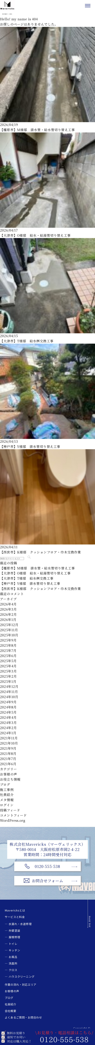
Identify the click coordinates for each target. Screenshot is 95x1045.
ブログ (5, 784)
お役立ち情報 (10, 779)
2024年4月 (8, 717)
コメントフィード (13, 815)
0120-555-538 (47, 866)
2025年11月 (9, 630)
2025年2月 (8, 676)
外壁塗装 (14, 930)
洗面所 (13, 963)
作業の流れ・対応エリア (20, 984)
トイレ (13, 944)
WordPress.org (12, 820)
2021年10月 (9, 743)
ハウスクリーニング (22, 976)
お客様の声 (8, 774)
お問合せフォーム (47, 880)
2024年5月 (8, 712)
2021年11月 (9, 738)
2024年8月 (8, 707)
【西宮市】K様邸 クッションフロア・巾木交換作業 (40, 552)
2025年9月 (8, 640)
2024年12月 (9, 686)
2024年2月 (8, 727)
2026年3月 (8, 609)
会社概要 (10, 1011)
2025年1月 (8, 681)
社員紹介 (7, 794)
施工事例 (7, 789)
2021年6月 (8, 763)
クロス (13, 970)
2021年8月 (8, 753)
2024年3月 (8, 722)
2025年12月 (9, 624)
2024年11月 (9, 691)
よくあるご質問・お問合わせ (23, 1017)
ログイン (7, 805)
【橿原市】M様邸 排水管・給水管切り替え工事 (37, 129)
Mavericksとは (15, 910)
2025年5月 (8, 660)
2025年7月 (8, 650)
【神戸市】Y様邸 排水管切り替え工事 (30, 446)
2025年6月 (8, 655)
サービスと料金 (15, 917)
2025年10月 (9, 635)
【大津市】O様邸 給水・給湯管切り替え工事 (35, 235)
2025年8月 (8, 645)
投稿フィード (10, 810)
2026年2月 (8, 614)
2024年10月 (9, 696)
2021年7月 (8, 758)
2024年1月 (8, 733)
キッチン (14, 950)
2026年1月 (8, 619)
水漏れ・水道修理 (20, 924)
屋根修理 (14, 937)
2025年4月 (8, 666)
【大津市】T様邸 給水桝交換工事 (26, 341)
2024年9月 (8, 702)
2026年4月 (8, 604)
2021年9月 (8, 748)
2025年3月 (8, 671)
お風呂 (13, 957)
